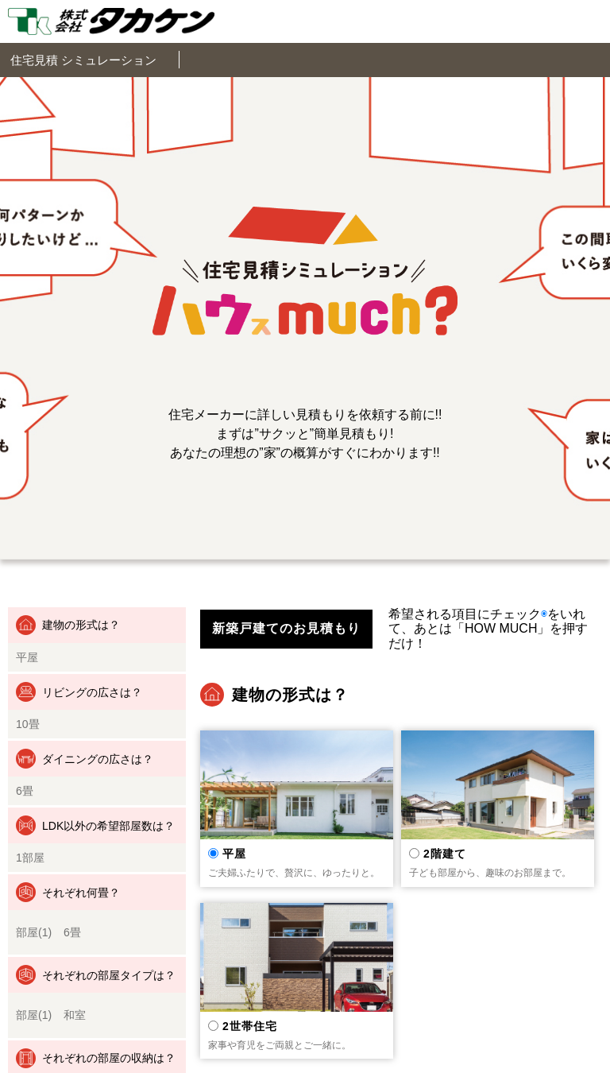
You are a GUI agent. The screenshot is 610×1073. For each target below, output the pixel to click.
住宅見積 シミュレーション (83, 60)
